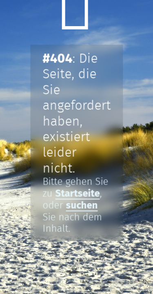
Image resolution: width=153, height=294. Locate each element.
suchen (82, 205)
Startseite (77, 193)
